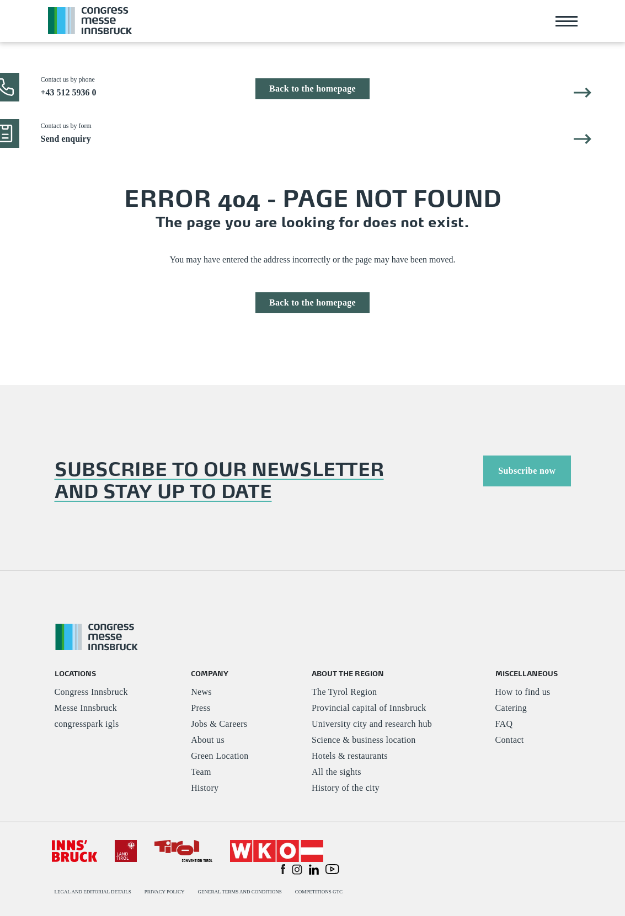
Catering (511, 708)
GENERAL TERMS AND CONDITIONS (239, 891)
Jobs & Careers (219, 723)
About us (208, 739)
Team (201, 771)
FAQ (504, 723)
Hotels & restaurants (350, 755)
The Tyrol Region (344, 692)
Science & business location (364, 739)
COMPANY (209, 673)
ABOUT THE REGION (348, 673)
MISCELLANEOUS (526, 673)
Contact (509, 739)
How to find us (523, 692)
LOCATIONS (75, 673)
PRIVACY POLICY (165, 891)
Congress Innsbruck (91, 692)
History (204, 787)
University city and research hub (372, 723)
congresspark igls (87, 723)
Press (200, 708)
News (201, 692)
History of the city (346, 787)
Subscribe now (526, 470)
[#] (75, 850)
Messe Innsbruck (86, 708)
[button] (283, 868)
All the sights (336, 771)
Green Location (219, 755)
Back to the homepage (312, 88)
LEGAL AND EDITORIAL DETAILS (93, 891)
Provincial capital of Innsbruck (369, 708)
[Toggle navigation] (566, 21)
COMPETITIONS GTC (319, 891)
